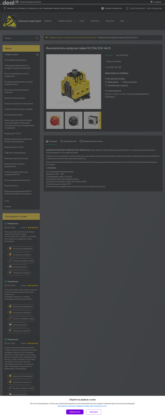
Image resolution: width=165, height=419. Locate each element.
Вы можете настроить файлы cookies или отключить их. (81, 406)
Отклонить (93, 412)
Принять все (75, 412)
